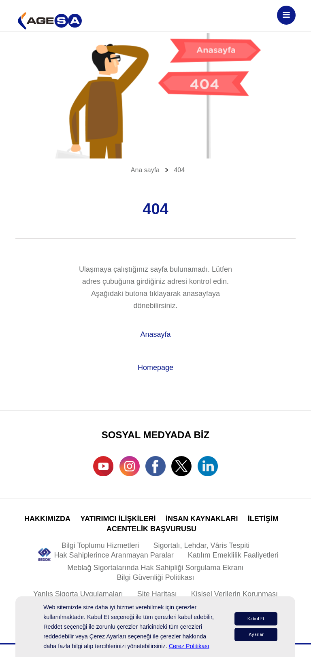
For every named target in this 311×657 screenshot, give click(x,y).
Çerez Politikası (189, 646)
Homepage (155, 367)
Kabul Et (255, 619)
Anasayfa (155, 334)
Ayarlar (256, 634)
